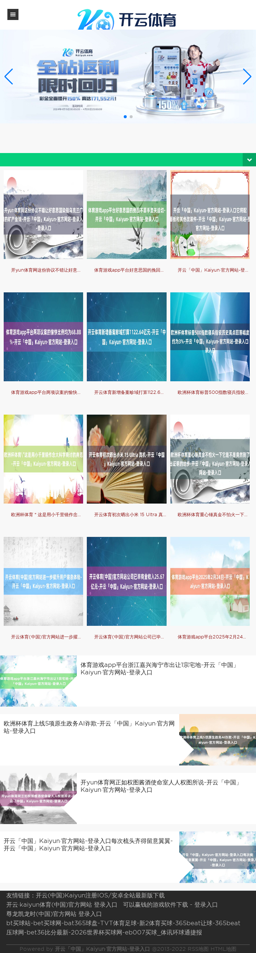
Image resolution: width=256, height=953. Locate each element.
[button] (247, 76)
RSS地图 (198, 949)
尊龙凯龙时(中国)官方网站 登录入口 (54, 913)
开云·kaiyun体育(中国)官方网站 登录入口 (61, 904)
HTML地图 (223, 949)
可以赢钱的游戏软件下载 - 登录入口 (170, 904)
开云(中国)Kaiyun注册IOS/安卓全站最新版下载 (100, 895)
